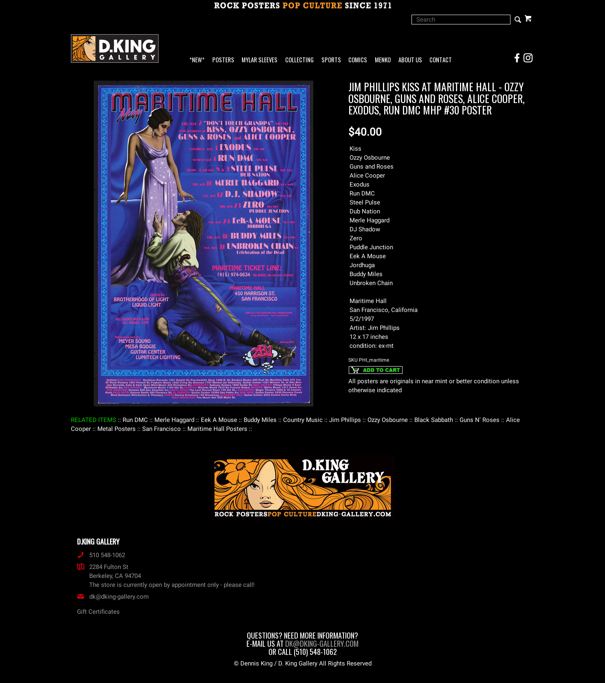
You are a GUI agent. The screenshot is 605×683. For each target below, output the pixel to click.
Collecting (299, 60)
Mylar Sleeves (259, 60)
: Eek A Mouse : (219, 420)
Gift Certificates (98, 611)
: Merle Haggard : (174, 420)
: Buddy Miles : (260, 420)
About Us (410, 60)
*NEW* (197, 60)
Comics (357, 60)
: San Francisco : (161, 429)
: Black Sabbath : (433, 420)
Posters (223, 60)
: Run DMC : (135, 420)
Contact (440, 60)
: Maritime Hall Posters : (217, 429)
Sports (331, 60)
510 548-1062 (101, 555)
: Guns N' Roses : (479, 420)
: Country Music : (303, 420)
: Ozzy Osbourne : (387, 420)
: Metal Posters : (116, 429)
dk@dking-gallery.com (113, 596)
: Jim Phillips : (345, 420)
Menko (383, 60)
